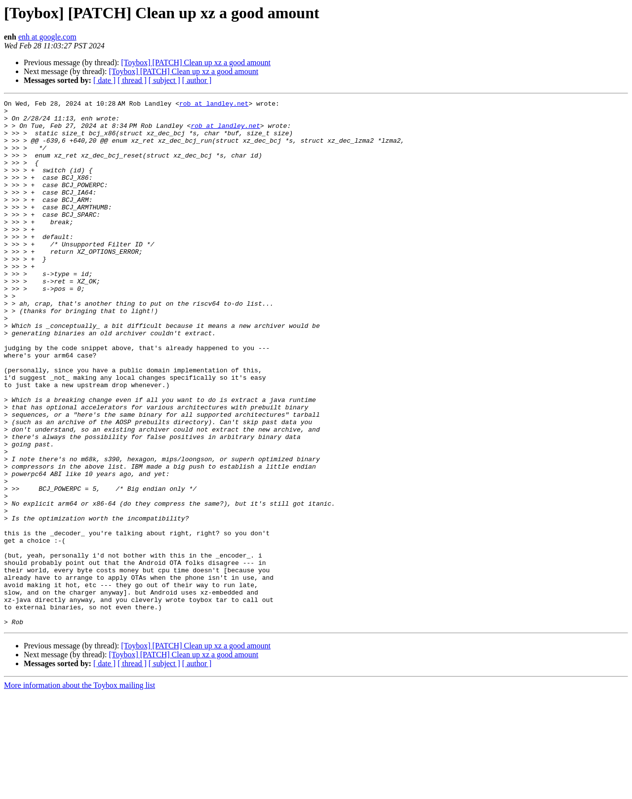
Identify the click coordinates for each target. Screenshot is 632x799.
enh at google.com (47, 37)
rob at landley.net (215, 104)
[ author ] (197, 80)
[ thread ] (132, 80)
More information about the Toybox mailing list (79, 790)
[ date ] (104, 80)
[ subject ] (164, 80)
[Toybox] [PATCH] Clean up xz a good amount (196, 62)
